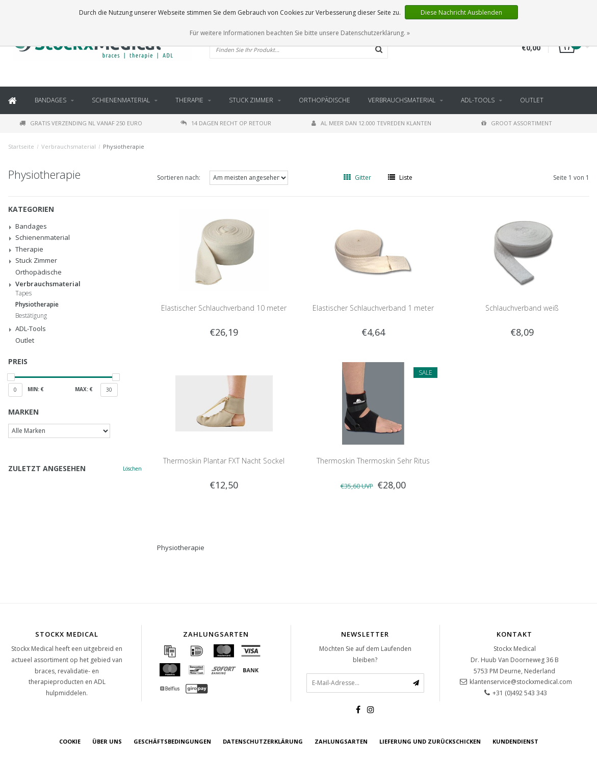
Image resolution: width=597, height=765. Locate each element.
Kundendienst (515, 741)
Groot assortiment (516, 123)
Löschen (132, 468)
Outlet (531, 100)
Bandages (50, 100)
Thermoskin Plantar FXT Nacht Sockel (223, 461)
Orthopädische (324, 100)
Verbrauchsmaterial (401, 100)
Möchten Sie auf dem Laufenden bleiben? (365, 654)
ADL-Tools (478, 100)
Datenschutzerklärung (263, 741)
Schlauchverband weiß (522, 308)
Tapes (23, 293)
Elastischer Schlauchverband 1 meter (373, 308)
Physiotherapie (123, 146)
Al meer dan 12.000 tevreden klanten (371, 123)
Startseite (21, 146)
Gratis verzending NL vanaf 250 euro (80, 123)
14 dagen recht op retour (225, 123)
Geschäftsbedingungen (172, 741)
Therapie (189, 100)
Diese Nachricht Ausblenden (461, 12)
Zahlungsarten (341, 741)
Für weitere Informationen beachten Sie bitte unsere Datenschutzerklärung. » (300, 33)
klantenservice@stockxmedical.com (521, 681)
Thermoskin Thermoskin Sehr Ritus (373, 461)
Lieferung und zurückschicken (430, 741)
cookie (70, 741)
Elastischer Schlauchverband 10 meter (224, 308)
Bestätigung (31, 316)
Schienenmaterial (121, 100)
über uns (107, 741)
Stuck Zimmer (251, 100)
